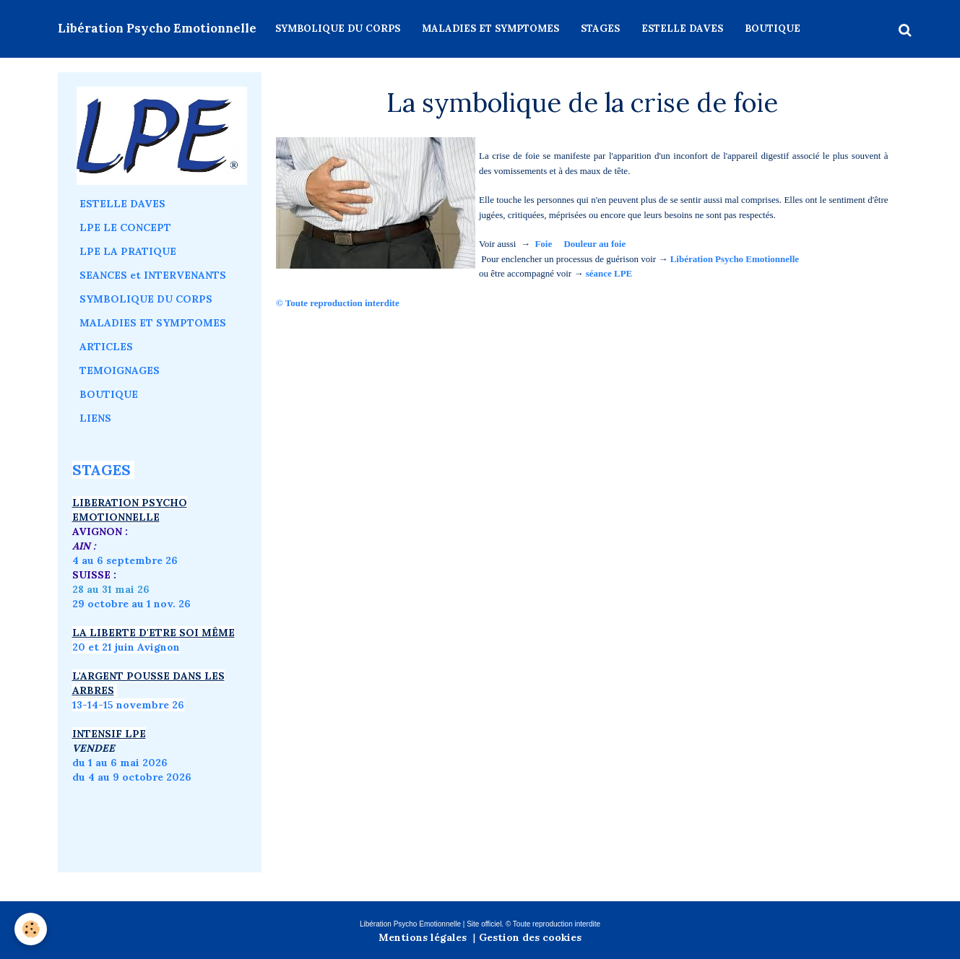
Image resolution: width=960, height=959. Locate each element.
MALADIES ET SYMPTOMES (490, 28)
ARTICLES (106, 346)
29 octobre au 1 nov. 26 (131, 603)
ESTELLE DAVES (682, 28)
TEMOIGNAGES (119, 370)
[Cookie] (30, 929)
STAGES (600, 28)
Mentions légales (423, 937)
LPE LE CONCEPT (125, 227)
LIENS (95, 418)
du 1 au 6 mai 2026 (121, 762)
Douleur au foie (594, 243)
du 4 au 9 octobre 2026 (131, 777)
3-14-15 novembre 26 (130, 704)
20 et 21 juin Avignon (126, 647)
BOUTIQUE (772, 28)
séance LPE (609, 273)
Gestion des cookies (530, 937)
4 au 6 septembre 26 (125, 560)
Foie (543, 243)
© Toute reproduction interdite (339, 303)
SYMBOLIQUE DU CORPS (337, 28)
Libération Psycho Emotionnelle (734, 258)
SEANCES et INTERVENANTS (152, 275)
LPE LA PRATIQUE (127, 251)
